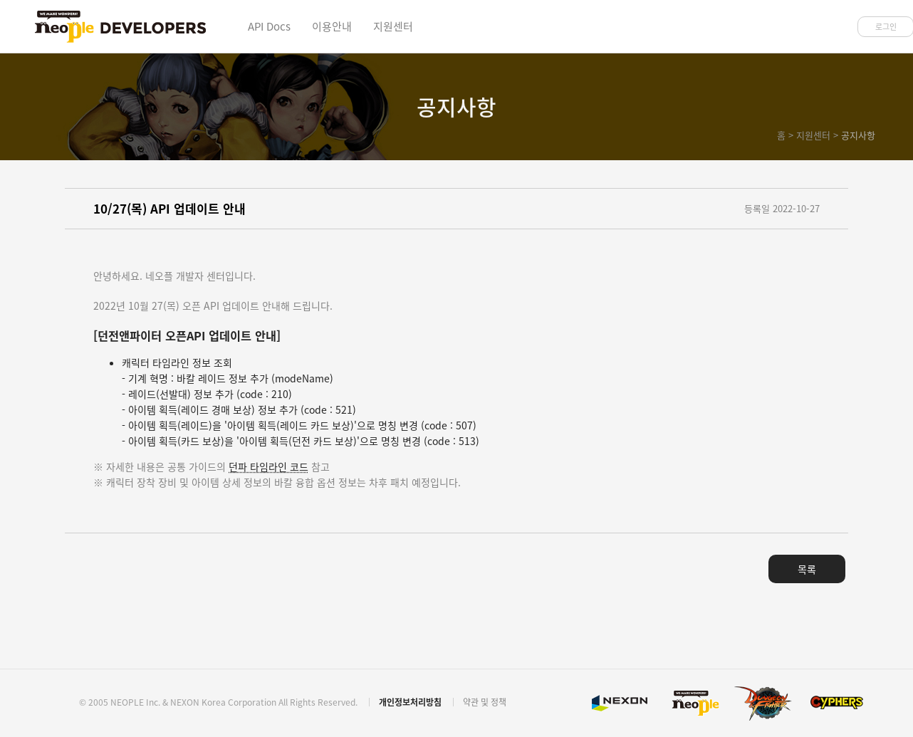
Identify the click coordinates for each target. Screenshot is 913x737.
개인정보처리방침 (410, 702)
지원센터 (393, 26)
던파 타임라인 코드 (268, 466)
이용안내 (332, 26)
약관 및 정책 (484, 702)
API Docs (269, 26)
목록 (807, 569)
